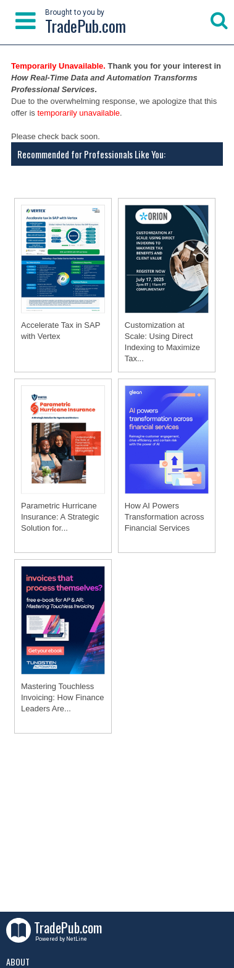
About (18, 961)
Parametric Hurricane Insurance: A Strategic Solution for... (60, 517)
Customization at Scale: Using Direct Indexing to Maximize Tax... (162, 341)
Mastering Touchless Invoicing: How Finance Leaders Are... (62, 697)
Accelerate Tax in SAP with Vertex (60, 330)
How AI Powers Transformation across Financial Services (164, 517)
